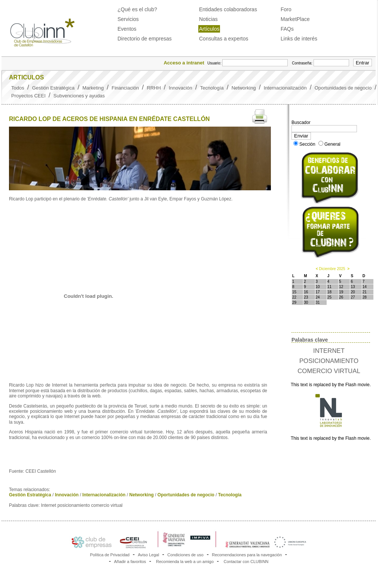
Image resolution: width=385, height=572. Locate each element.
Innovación (180, 88)
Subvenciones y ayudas (79, 96)
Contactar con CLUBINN (246, 561)
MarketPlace (295, 19)
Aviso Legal (148, 555)
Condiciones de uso (185, 555)
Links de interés (299, 39)
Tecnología (212, 88)
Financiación (125, 88)
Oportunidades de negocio (343, 88)
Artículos (209, 29)
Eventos (127, 29)
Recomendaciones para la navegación (247, 555)
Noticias (208, 19)
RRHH (154, 88)
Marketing (93, 88)
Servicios (128, 19)
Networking (244, 88)
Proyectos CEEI (28, 96)
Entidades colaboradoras (228, 9)
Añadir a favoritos (130, 561)
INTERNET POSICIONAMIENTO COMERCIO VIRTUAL (328, 361)
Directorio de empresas (144, 39)
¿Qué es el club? (137, 9)
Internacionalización (285, 88)
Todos (17, 88)
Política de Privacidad (109, 555)
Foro (286, 9)
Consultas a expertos (223, 39)
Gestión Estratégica (53, 88)
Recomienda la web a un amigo (185, 561)
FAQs (287, 29)
